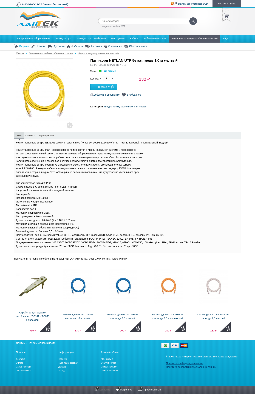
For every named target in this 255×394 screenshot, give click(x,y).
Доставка (56, 46)
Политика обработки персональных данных (191, 367)
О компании (113, 46)
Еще (225, 38)
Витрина (21, 46)
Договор (62, 367)
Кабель (134, 38)
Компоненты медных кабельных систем (195, 38)
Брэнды (62, 370)
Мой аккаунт (107, 359)
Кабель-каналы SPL (155, 38)
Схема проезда (23, 367)
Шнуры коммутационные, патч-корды (98, 53)
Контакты (93, 46)
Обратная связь (136, 46)
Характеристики (46, 135)
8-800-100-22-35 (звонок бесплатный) (45, 4)
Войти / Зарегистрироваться (193, 3)
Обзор (19, 135)
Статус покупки (108, 363)
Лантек (20, 53)
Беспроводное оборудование (33, 38)
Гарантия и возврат (68, 363)
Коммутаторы (63, 38)
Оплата (75, 46)
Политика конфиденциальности (184, 363)
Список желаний (109, 367)
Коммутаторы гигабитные (91, 38)
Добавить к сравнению (105, 94)
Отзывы (30, 135)
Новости (38, 46)
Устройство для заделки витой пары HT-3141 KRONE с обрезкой (32, 316)
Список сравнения (110, 370)
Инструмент (118, 38)
